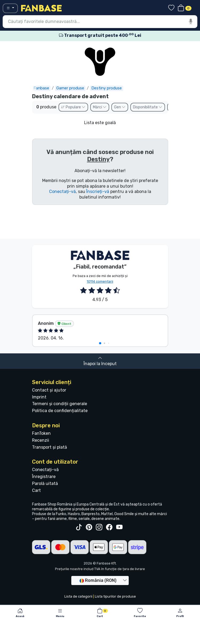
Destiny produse (106, 88)
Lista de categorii (78, 596)
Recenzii (40, 440)
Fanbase (41, 88)
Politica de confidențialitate (60, 410)
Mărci (100, 107)
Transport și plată (49, 447)
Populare (73, 107)
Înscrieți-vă (97, 191)
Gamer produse (70, 88)
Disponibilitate (147, 107)
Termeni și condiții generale (59, 403)
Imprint (39, 397)
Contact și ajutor (49, 390)
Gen (120, 107)
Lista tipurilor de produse (115, 596)
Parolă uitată (45, 483)
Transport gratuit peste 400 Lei (100, 35)
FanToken (41, 433)
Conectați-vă (62, 191)
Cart (36, 490)
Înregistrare (44, 476)
